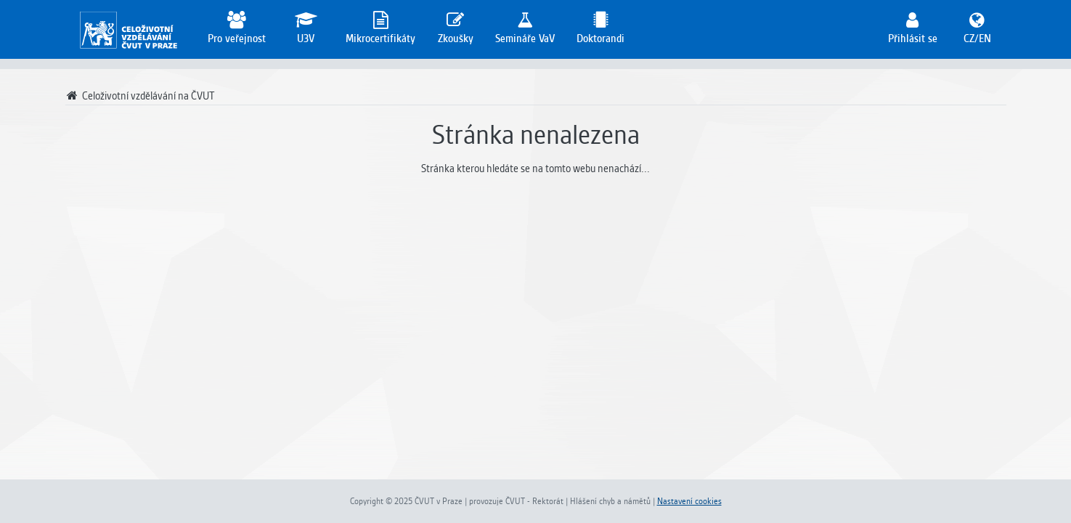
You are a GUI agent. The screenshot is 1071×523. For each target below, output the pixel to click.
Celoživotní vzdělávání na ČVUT (140, 95)
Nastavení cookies (689, 501)
